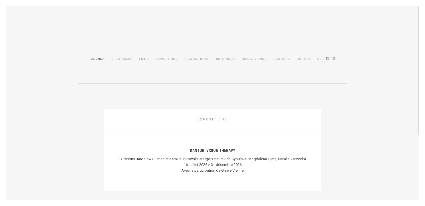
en (319, 58)
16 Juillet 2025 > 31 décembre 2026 (213, 165)
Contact (304, 58)
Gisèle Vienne (212, 36)
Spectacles (122, 58)
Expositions (167, 58)
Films (144, 58)
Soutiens (281, 58)
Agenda (97, 58)
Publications (196, 58)
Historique (225, 58)
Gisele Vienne (254, 58)
